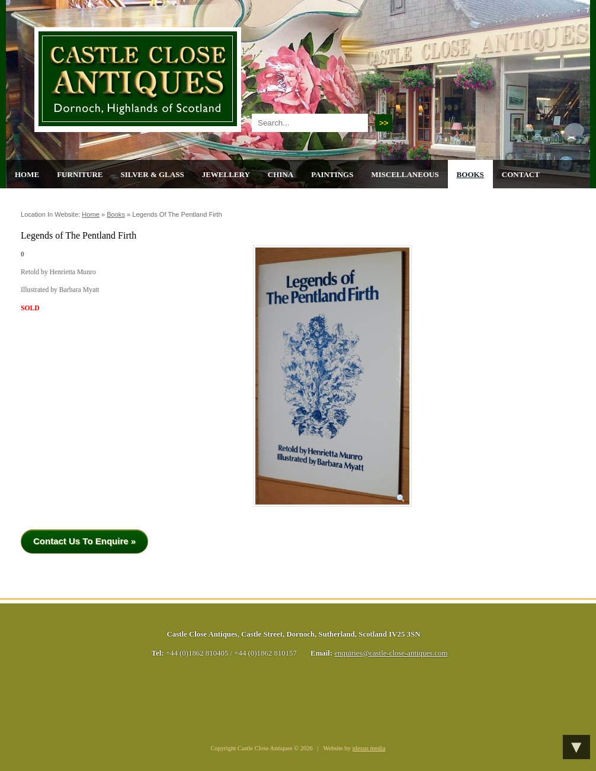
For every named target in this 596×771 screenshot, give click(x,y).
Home (27, 174)
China (280, 174)
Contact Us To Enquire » (84, 541)
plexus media (369, 748)
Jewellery (226, 174)
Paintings (332, 174)
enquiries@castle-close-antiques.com (390, 653)
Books (470, 174)
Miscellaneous (404, 174)
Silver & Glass (152, 174)
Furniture (79, 174)
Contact (521, 174)
